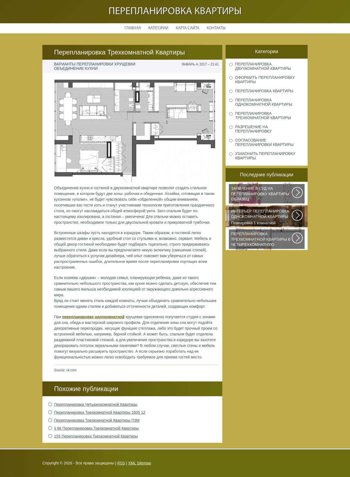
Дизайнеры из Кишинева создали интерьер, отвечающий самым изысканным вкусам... (261, 240)
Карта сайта (187, 28)
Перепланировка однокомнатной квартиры (263, 102)
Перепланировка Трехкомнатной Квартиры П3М (96, 420)
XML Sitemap (139, 463)
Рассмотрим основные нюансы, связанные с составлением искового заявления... (261, 194)
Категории (158, 28)
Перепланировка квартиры (175, 12)
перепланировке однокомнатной (93, 317)
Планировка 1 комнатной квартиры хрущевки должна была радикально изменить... (261, 217)
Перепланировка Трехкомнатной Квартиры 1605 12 (99, 412)
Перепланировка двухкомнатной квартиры (263, 66)
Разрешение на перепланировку (253, 129)
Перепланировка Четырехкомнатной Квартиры (95, 404)
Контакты (216, 28)
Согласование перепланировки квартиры (264, 142)
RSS (121, 463)
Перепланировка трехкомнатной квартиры (263, 115)
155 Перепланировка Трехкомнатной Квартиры (96, 436)
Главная (132, 28)
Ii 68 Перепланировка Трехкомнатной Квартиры (96, 428)
